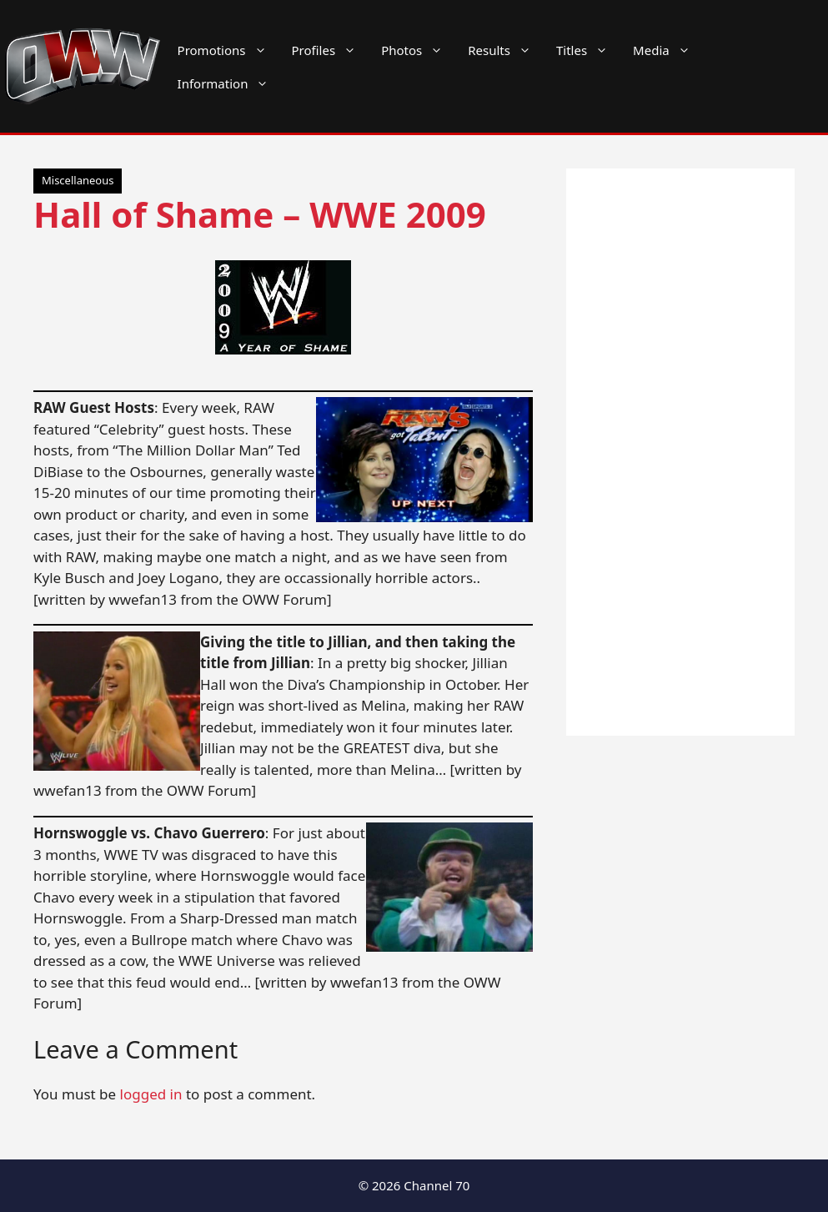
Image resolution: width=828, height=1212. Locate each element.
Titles (588, 50)
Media (668, 50)
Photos (418, 50)
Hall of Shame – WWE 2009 (259, 214)
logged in (151, 1094)
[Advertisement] (680, 452)
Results (506, 50)
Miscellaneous (77, 180)
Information (230, 83)
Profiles (330, 50)
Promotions (228, 50)
